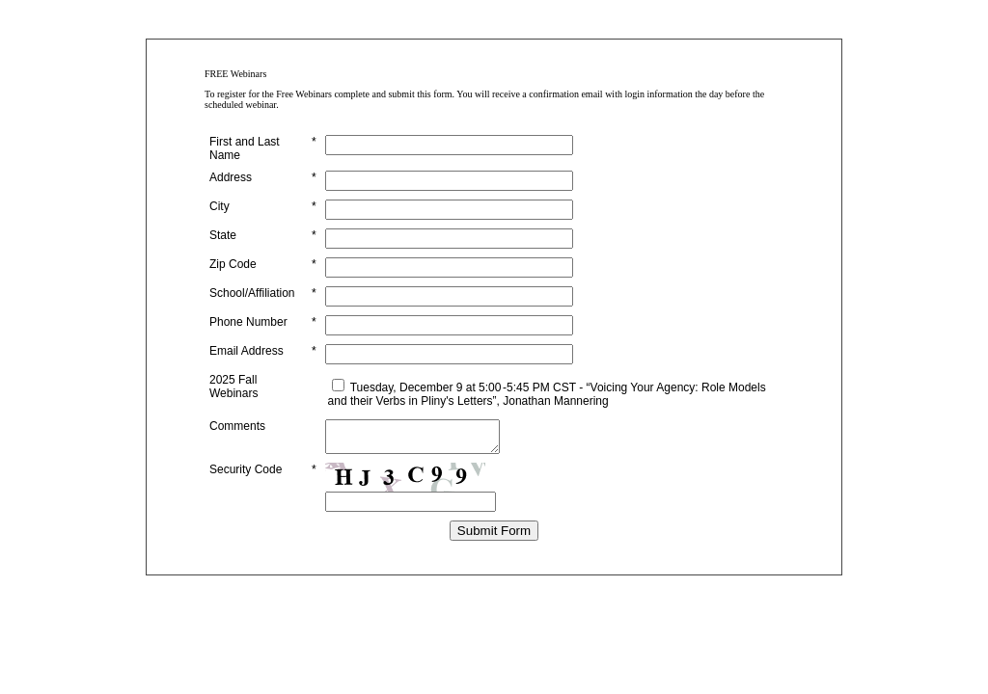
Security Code (245, 475)
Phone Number (248, 322)
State (222, 235)
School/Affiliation (252, 293)
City (219, 206)
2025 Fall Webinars (233, 386)
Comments (237, 426)
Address (230, 177)
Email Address (246, 351)
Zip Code (233, 264)
